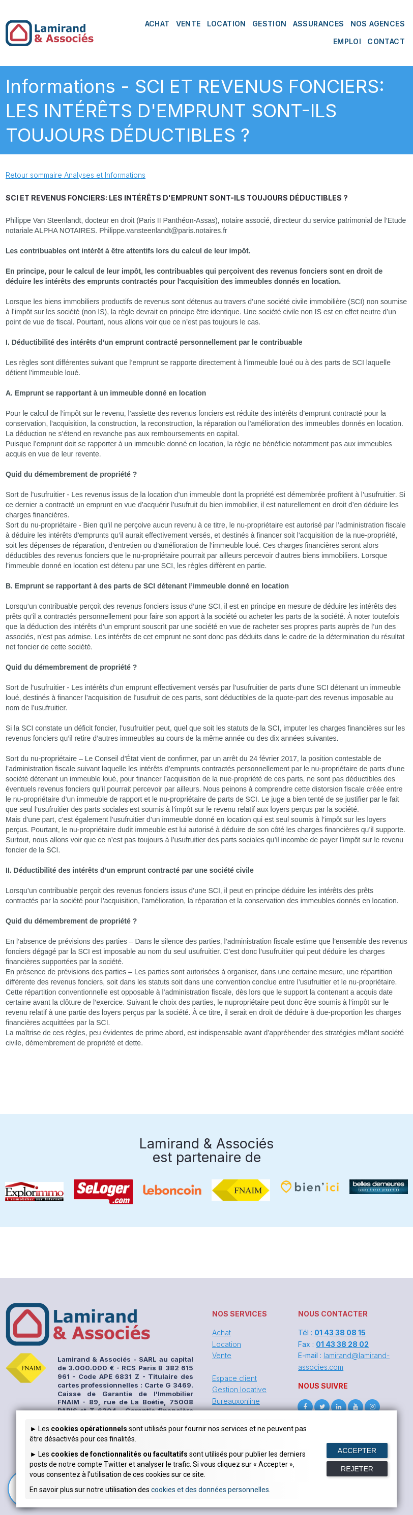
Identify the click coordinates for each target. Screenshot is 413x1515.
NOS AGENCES (377, 23)
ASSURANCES (318, 23)
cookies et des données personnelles (210, 1490)
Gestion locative (239, 1389)
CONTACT (386, 41)
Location (226, 1344)
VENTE (188, 23)
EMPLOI (347, 41)
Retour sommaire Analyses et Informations (75, 175)
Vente (221, 1355)
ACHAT (157, 23)
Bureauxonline (236, 1401)
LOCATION (226, 23)
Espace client (234, 1378)
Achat (221, 1332)
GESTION (269, 23)
